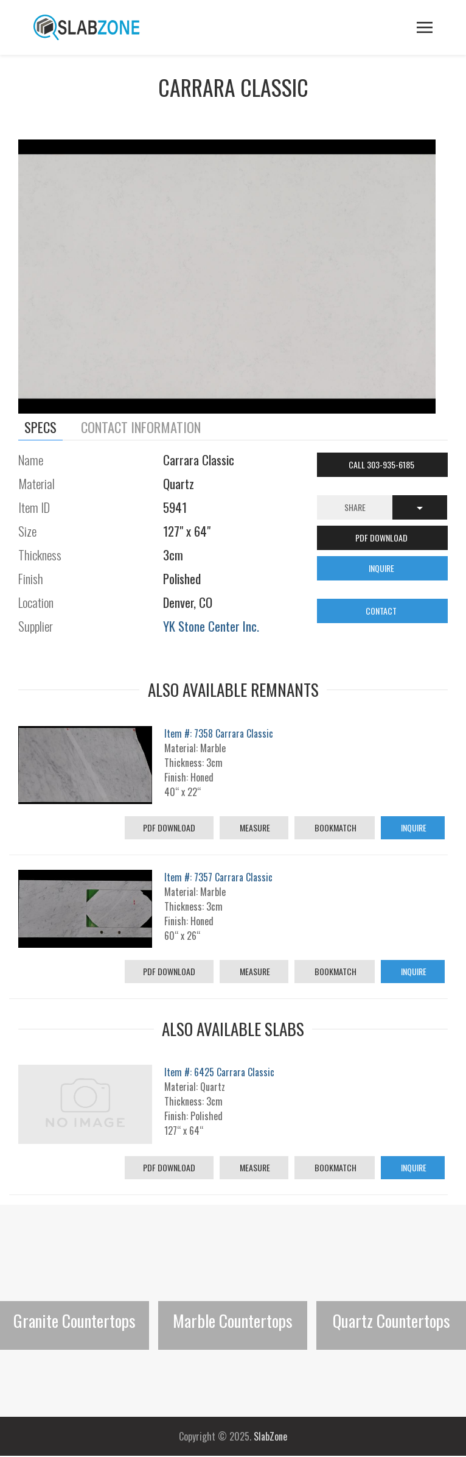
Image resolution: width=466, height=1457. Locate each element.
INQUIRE (382, 568)
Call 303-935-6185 (382, 464)
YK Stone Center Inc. (211, 625)
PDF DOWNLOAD (382, 537)
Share (355, 507)
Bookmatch (334, 827)
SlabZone (270, 1436)
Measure (254, 827)
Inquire (412, 827)
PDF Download (169, 827)
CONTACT (382, 610)
